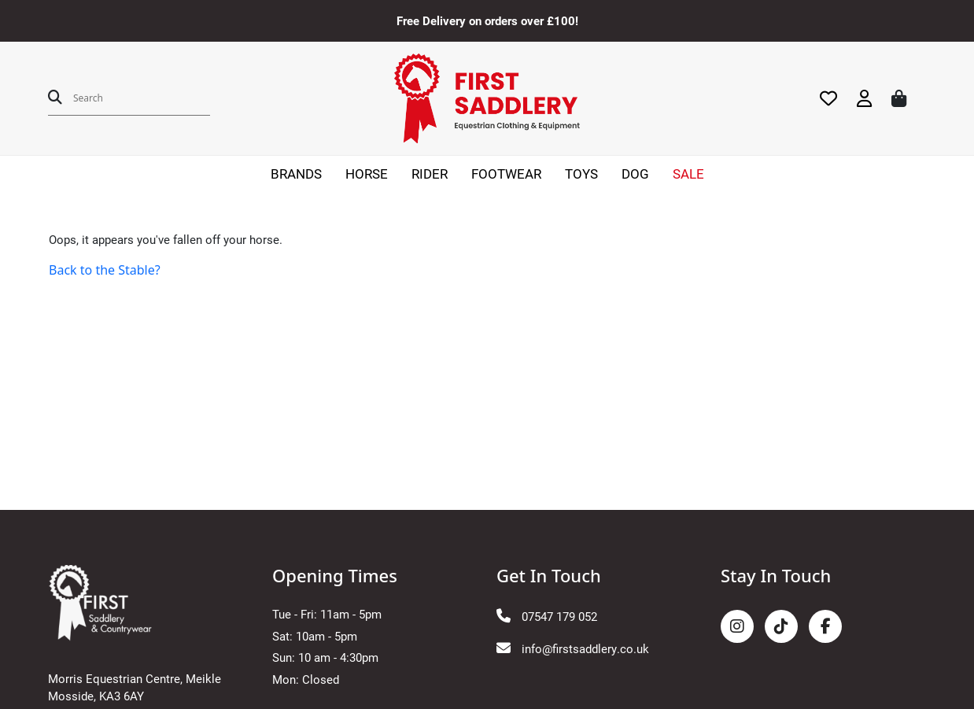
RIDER (429, 173)
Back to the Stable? (104, 270)
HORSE (366, 173)
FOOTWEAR (506, 173)
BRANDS (296, 173)
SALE (688, 173)
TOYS (581, 173)
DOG (635, 173)
